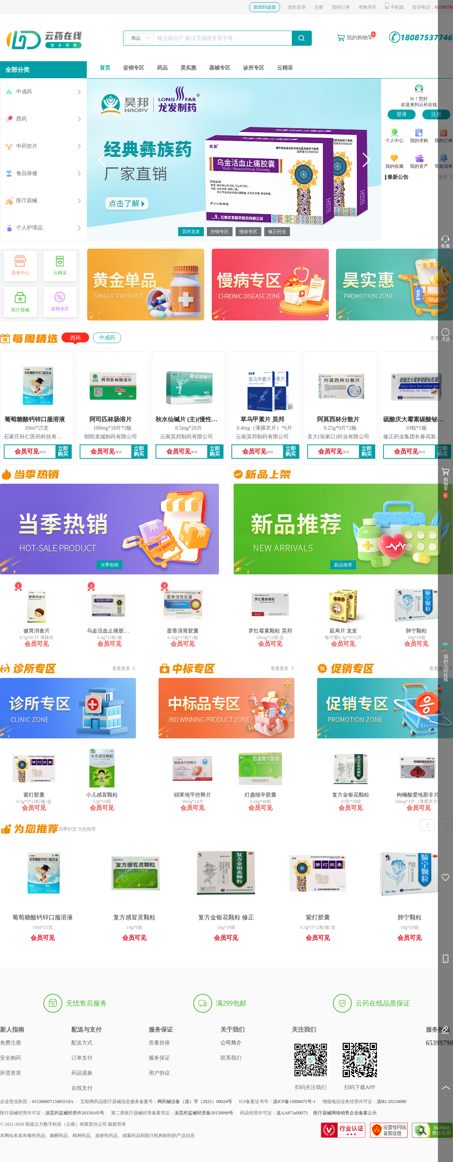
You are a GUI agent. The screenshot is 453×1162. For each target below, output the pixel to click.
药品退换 (81, 1073)
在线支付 (81, 1088)
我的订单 (341, 7)
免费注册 (10, 1043)
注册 (318, 7)
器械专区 (219, 68)
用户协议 (159, 1073)
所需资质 (10, 1073)
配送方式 (81, 1043)
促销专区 (133, 68)
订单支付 (81, 1058)
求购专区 (367, 7)
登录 (401, 114)
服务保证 (159, 1058)
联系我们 (231, 1058)
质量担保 (159, 1043)
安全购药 (10, 1058)
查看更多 (124, 668)
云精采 (285, 68)
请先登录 (297, 7)
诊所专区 (253, 68)
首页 (105, 68)
